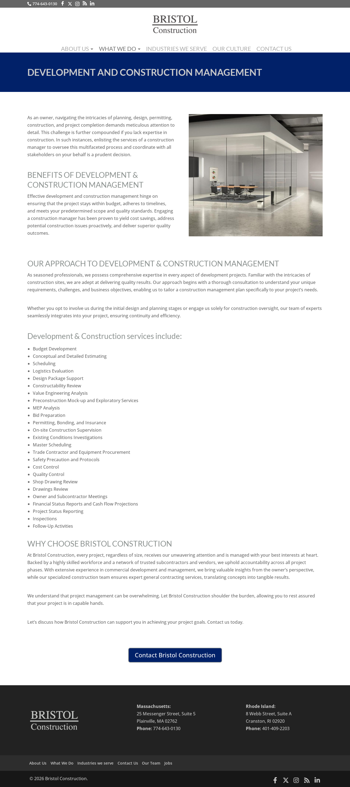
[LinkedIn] (93, 3)
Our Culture (222, 47)
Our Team (160, 762)
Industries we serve (176, 47)
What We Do (128, 48)
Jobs (179, 762)
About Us (91, 48)
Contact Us (258, 47)
